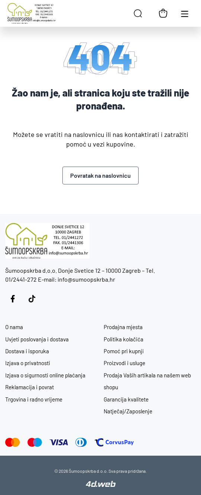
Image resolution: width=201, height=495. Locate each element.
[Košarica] (163, 13)
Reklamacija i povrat (29, 387)
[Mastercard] (12, 442)
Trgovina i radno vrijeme (33, 399)
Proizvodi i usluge (124, 363)
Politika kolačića (123, 339)
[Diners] (81, 442)
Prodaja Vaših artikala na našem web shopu (147, 381)
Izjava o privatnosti (27, 363)
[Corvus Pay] (114, 442)
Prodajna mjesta (123, 327)
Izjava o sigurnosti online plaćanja (45, 375)
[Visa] (58, 442)
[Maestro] (34, 442)
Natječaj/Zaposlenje (128, 411)
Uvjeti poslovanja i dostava (37, 339)
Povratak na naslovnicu (100, 175)
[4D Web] (101, 484)
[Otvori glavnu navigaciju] (185, 13)
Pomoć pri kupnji (124, 351)
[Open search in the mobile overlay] (138, 13)
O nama (14, 327)
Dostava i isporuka (27, 351)
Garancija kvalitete (126, 399)
